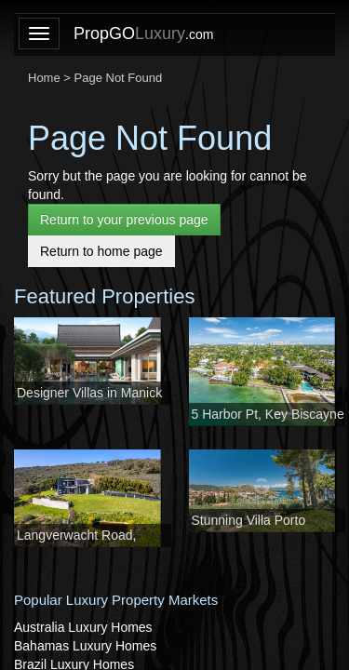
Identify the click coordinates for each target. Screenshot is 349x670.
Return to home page (101, 251)
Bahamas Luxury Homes (85, 645)
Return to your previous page (124, 219)
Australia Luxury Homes (83, 627)
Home (44, 78)
